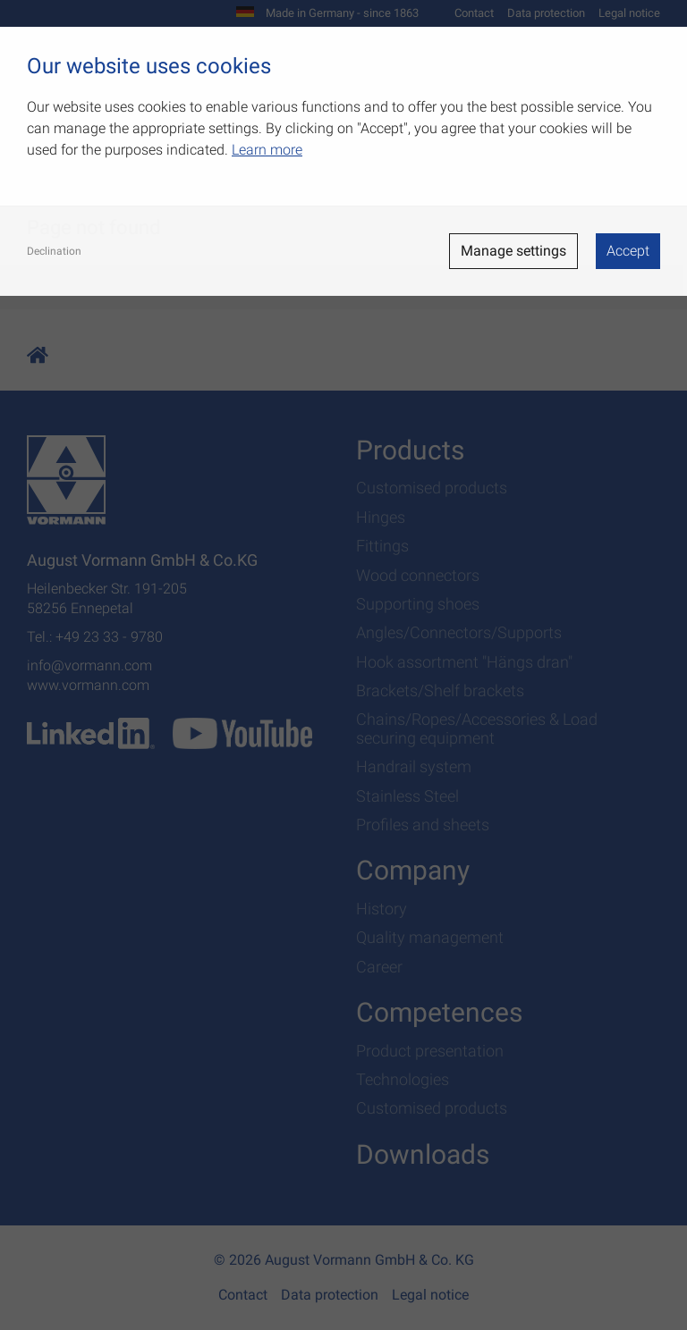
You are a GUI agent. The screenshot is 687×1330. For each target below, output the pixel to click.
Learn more (267, 149)
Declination (54, 251)
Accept (627, 250)
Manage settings (513, 250)
